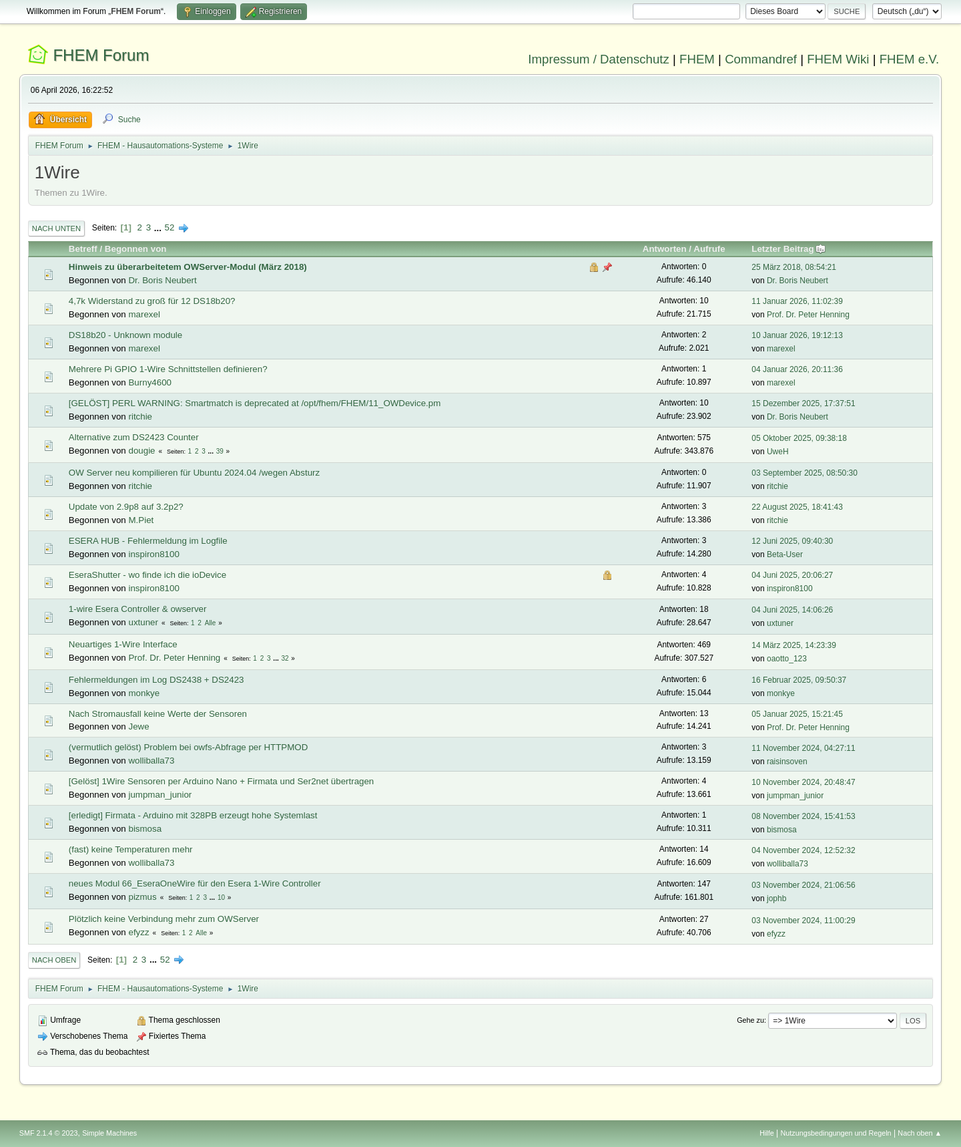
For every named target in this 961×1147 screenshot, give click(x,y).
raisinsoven (787, 761)
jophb (776, 898)
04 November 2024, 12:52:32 (803, 850)
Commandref (761, 59)
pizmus (142, 897)
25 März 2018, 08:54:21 (793, 267)
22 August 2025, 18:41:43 (797, 507)
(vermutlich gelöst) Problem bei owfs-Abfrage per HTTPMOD (188, 747)
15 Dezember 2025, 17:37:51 (803, 403)
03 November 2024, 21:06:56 (803, 885)
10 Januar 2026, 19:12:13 (797, 335)
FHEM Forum (101, 55)
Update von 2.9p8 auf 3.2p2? (126, 507)
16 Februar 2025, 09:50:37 (798, 680)
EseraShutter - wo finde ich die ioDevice (147, 575)
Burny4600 (149, 382)
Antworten (665, 249)
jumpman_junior (160, 795)
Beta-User (785, 554)
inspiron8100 (153, 554)
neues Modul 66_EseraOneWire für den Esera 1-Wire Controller (195, 883)
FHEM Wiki (838, 59)
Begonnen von (136, 249)
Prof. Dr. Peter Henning (808, 314)
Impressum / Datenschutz (598, 59)
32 (284, 658)
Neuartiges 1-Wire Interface (123, 644)
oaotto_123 (787, 658)
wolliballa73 (151, 761)
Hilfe (766, 1133)
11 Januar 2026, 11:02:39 (797, 301)
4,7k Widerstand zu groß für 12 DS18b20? (152, 301)
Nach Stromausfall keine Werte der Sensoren (158, 714)
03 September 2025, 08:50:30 (804, 473)
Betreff (83, 249)
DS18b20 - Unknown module (125, 335)
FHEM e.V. (910, 59)
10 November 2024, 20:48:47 (803, 782)
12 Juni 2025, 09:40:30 (792, 541)
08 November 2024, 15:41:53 (803, 816)
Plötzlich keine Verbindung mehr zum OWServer (164, 919)
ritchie (140, 417)
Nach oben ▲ (920, 1133)
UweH (778, 451)
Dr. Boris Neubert (162, 280)
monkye (143, 693)
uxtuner (142, 622)
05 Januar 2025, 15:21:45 (797, 714)
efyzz (138, 932)
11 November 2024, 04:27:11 (803, 748)
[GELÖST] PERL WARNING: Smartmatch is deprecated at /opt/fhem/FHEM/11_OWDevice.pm (254, 403)
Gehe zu (750, 1020)
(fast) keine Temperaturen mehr (131, 849)
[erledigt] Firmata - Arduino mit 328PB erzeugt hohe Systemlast (193, 815)
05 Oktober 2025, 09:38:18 (799, 438)
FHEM (697, 59)
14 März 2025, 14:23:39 (793, 645)
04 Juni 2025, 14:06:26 (792, 610)
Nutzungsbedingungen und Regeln (836, 1133)
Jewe (138, 726)
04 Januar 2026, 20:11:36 (797, 369)
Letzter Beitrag (788, 249)
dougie (141, 451)
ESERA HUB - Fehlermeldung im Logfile (148, 541)
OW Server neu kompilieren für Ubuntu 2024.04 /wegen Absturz (194, 473)
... (159, 227)
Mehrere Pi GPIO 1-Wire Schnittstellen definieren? (168, 369)
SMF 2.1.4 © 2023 (48, 1133)
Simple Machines (109, 1133)
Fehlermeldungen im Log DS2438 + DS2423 (156, 680)
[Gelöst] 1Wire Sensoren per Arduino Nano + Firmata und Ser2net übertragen (221, 781)
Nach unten (56, 228)
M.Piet (140, 520)
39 (220, 451)
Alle (210, 623)
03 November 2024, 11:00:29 (803, 920)
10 (221, 897)
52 (170, 227)
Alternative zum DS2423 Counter (134, 437)
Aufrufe (709, 249)
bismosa (145, 829)
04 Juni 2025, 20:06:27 (792, 575)
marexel (143, 314)
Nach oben (54, 960)
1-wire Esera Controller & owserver (138, 609)
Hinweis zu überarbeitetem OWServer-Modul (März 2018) (188, 267)
